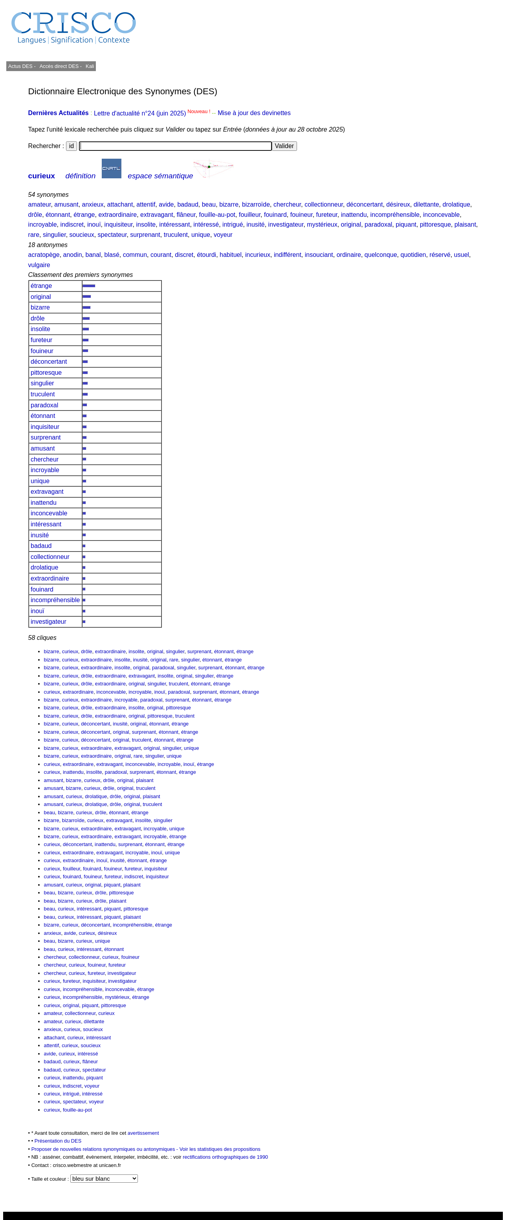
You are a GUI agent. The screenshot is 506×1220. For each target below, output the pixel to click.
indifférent (287, 254)
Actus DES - (22, 66)
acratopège (44, 254)
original (351, 224)
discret (184, 254)
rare (33, 234)
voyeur (223, 234)
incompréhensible (394, 214)
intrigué (232, 224)
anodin (72, 254)
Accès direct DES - (61, 66)
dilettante (426, 204)
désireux (398, 204)
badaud (187, 204)
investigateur (286, 224)
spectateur (112, 234)
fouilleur (249, 214)
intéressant (174, 224)
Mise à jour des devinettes (254, 113)
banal (93, 254)
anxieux (93, 204)
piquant (406, 224)
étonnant (58, 214)
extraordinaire (117, 214)
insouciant (319, 254)
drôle (35, 214)
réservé (439, 254)
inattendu (354, 214)
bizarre (228, 204)
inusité (255, 224)
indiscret (72, 224)
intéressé (206, 224)
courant (160, 254)
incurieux (257, 254)
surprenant (145, 234)
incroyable (42, 224)
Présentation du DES (58, 1141)
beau (209, 204)
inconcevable (441, 214)
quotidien (413, 254)
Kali (90, 66)
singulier (54, 234)
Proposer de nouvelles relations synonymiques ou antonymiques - (105, 1149)
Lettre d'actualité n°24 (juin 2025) (153, 113)
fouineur (301, 214)
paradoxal (378, 224)
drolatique (456, 204)
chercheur (287, 204)
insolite (146, 224)
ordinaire (349, 254)
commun (135, 254)
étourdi (206, 254)
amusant (66, 204)
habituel (231, 254)
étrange (84, 214)
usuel (461, 254)
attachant (120, 204)
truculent (176, 234)
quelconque (381, 254)
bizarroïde (256, 204)
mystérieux (322, 224)
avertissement (143, 1133)
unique (200, 234)
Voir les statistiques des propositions (220, 1149)
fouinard (275, 214)
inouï (94, 224)
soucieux (82, 234)
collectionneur (323, 204)
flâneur (186, 214)
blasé (111, 254)
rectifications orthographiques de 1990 (225, 1157)
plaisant (465, 224)
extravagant (156, 214)
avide (166, 204)
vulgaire (39, 265)
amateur (39, 204)
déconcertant (364, 204)
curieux (41, 176)
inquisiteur (118, 224)
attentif (145, 204)
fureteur (326, 214)
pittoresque (435, 224)
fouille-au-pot (217, 214)
